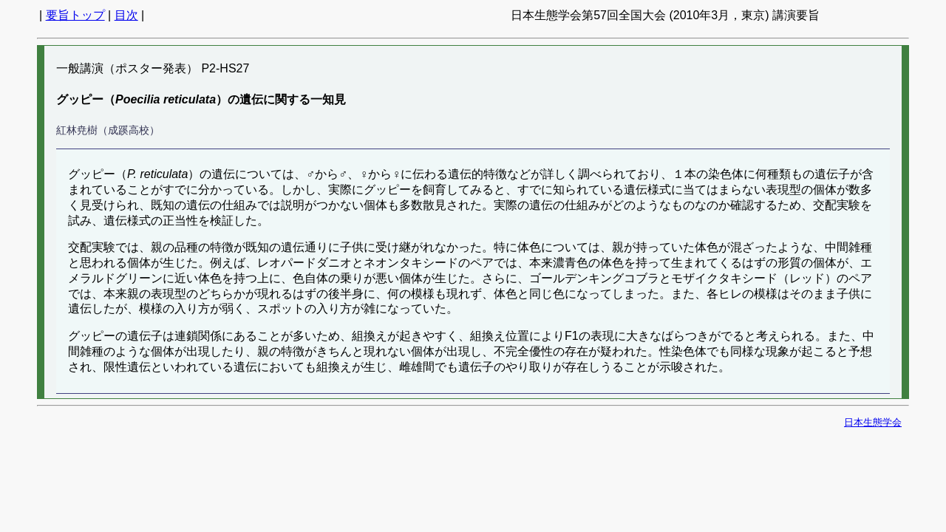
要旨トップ (75, 15)
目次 (126, 15)
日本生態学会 (873, 422)
